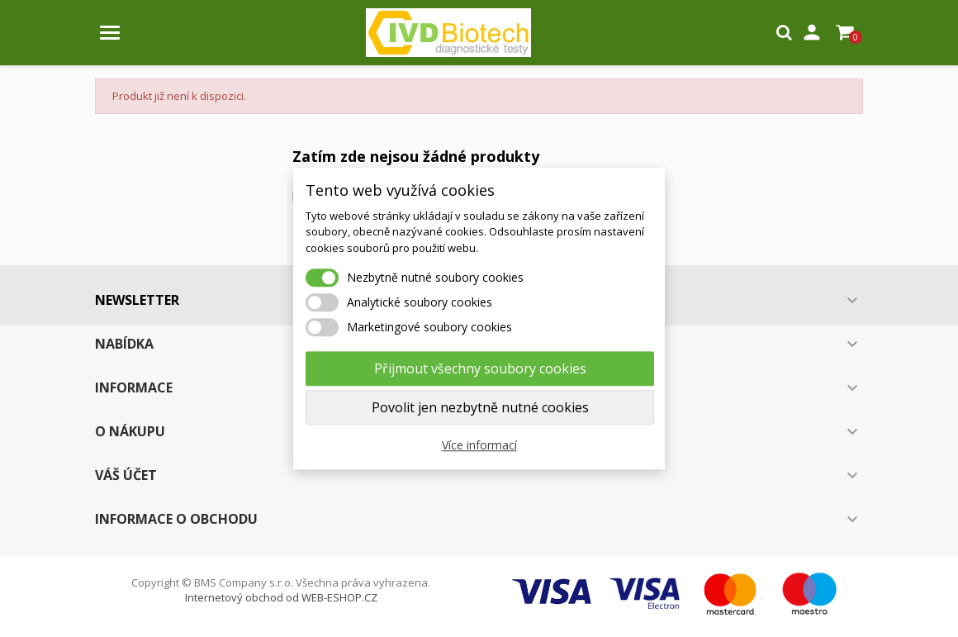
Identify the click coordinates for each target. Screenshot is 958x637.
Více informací (479, 445)
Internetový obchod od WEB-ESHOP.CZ (281, 597)
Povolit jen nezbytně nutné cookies (480, 407)
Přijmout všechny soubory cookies (480, 368)
